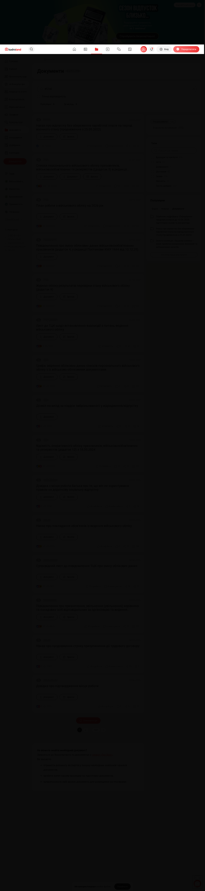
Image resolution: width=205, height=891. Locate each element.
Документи (178, 208)
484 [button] (96, 730)
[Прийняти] (122, 886)
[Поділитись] (128, 146)
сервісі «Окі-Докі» (102, 754)
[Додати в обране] (136, 146)
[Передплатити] (186, 49)
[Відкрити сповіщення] (151, 49)
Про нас (10, 250)
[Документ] (46, 136)
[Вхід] (164, 49)
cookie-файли (103, 886)
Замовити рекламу (185, 5)
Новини (165, 208)
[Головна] (36, 59)
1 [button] (79, 730)
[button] (103, 730)
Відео (155, 208)
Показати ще (88, 720)
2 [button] (85, 730)
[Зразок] (69, 136)
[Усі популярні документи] (174, 254)
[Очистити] (193, 89)
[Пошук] (31, 49)
